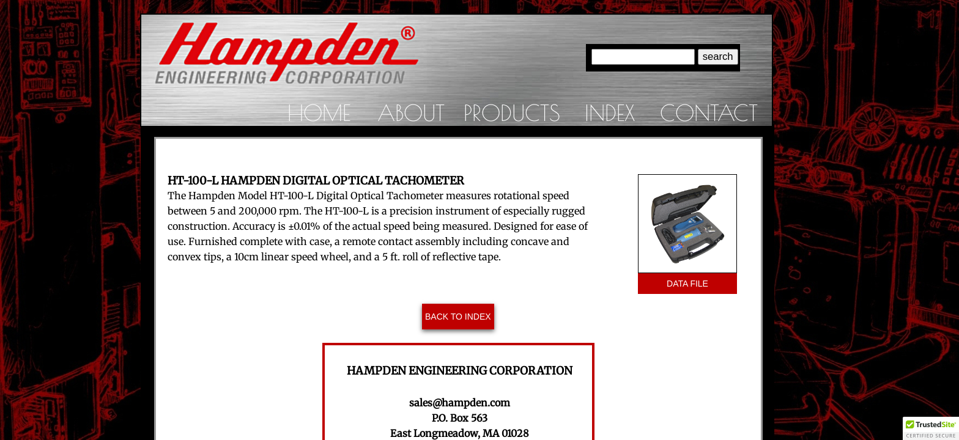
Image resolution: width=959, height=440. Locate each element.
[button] (931, 428)
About (411, 112)
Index (610, 112)
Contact (709, 112)
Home (318, 112)
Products (512, 112)
